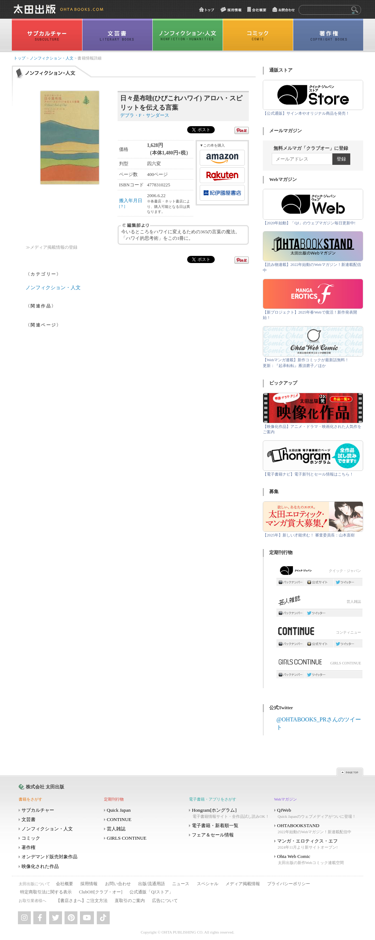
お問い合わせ (118, 883)
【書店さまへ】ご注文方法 (82, 900)
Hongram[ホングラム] (231, 813)
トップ (19, 58)
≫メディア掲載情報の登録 (51, 247)
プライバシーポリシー (288, 883)
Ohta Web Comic (316, 859)
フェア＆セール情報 (213, 835)
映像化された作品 (40, 866)
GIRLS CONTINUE (319, 664)
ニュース (180, 883)
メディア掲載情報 (243, 883)
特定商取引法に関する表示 (46, 891)
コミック (31, 838)
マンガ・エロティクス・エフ (316, 844)
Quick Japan (119, 810)
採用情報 (89, 883)
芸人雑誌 (319, 602)
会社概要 (64, 883)
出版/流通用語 (151, 883)
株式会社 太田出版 (45, 786)
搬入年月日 (130, 203)
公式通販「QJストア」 (151, 891)
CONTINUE (119, 819)
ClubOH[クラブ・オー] (100, 891)
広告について (165, 900)
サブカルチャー (38, 810)
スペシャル (207, 883)
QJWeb (316, 813)
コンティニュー (319, 633)
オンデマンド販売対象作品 (49, 856)
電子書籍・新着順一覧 (215, 825)
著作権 (28, 847)
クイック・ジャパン (319, 572)
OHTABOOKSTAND (316, 829)
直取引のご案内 (130, 900)
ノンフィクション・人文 (51, 58)
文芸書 (28, 819)
